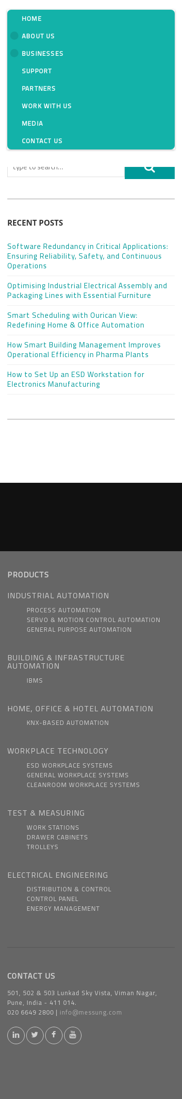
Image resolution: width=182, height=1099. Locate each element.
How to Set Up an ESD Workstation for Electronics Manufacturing (76, 379)
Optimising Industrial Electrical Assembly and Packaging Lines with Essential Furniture (87, 290)
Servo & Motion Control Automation (94, 619)
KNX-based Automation (68, 722)
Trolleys (43, 847)
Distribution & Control (69, 889)
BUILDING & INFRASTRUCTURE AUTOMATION (66, 661)
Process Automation (64, 610)
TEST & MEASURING (46, 812)
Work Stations (53, 827)
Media (32, 123)
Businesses (37, 53)
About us (32, 36)
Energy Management (63, 908)
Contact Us (42, 141)
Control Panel (53, 898)
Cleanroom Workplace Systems (83, 784)
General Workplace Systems (78, 775)
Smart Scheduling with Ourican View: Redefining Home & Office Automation (76, 320)
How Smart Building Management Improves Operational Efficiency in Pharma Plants (84, 349)
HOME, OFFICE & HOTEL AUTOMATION (80, 708)
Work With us (47, 106)
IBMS (35, 680)
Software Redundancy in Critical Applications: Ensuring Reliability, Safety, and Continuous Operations (87, 256)
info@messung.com (91, 1012)
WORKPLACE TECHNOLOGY (58, 750)
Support (37, 71)
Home (32, 18)
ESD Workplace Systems (70, 765)
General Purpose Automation (79, 629)
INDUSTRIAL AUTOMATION (58, 595)
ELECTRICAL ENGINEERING (57, 875)
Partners (39, 88)
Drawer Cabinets (57, 837)
